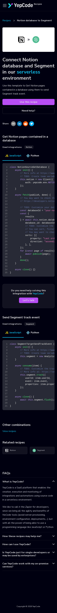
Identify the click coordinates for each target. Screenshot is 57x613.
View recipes (9, 431)
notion (29, 147)
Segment (38, 450)
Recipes (6, 20)
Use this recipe (28, 102)
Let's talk (28, 300)
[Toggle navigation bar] (4, 5)
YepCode (38, 293)
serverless (28, 72)
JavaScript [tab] (13, 156)
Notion (10, 450)
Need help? (28, 110)
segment (30, 324)
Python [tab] (32, 156)
